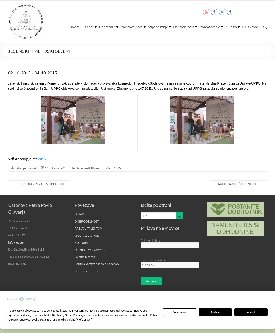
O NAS (79, 214)
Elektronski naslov (153, 260)
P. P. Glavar (250, 27)
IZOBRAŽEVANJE (87, 235)
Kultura (231, 27)
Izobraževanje (209, 27)
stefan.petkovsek (25, 168)
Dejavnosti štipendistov (91, 168)
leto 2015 (114, 168)
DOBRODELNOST (87, 221)
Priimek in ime (150, 240)
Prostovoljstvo (132, 27)
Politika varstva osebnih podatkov (97, 264)
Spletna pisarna (85, 257)
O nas (89, 27)
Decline (215, 312)
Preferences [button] (84, 319)
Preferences (180, 312)
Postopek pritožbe (87, 271)
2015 (42, 159)
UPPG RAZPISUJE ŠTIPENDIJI (39, 184)
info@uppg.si (17, 242)
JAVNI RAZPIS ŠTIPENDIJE (238, 184)
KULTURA (81, 242)
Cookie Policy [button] (149, 315)
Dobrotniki (107, 27)
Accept (251, 312)
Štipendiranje (158, 27)
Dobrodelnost (183, 27)
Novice (74, 27)
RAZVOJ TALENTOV (88, 228)
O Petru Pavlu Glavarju (90, 249)
